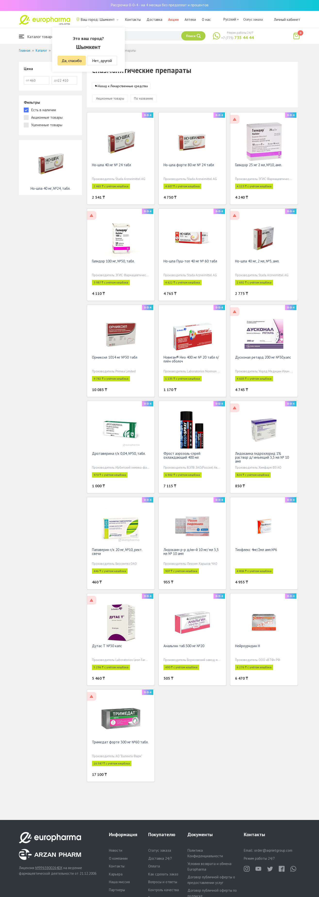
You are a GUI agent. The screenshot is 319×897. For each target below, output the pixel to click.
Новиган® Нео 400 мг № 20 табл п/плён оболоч (191, 360)
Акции (173, 19)
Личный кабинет (287, 19)
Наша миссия (119, 882)
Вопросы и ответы (162, 882)
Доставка (154, 19)
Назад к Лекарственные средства (123, 87)
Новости (115, 850)
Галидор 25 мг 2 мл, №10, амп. (258, 166)
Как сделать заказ (163, 874)
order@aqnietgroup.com (273, 850)
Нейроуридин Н (247, 647)
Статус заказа (253, 19)
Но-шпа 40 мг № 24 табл (111, 166)
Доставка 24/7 (160, 858)
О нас (206, 19)
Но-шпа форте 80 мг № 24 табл (189, 166)
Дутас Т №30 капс (107, 647)
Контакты (133, 19)
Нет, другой (102, 60)
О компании (118, 858)
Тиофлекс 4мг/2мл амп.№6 (256, 550)
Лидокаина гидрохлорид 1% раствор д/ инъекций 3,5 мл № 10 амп (262, 458)
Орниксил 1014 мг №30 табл (114, 358)
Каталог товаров (37, 36)
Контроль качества (163, 890)
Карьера (116, 874)
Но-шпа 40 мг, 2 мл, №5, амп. (257, 262)
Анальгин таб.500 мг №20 (184, 647)
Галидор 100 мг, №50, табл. (113, 262)
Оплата (154, 866)
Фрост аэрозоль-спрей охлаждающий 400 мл (182, 456)
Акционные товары (110, 99)
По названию (143, 99)
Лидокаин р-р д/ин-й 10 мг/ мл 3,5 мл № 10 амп (191, 552)
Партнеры (117, 890)
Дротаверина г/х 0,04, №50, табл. (119, 454)
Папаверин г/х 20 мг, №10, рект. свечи (117, 552)
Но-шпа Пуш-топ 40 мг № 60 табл (190, 262)
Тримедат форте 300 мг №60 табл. (120, 743)
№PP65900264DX (48, 868)
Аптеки (190, 19)
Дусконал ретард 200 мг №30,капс (263, 358)
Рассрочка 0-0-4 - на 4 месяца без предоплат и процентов (160, 4)
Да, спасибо (72, 60)
